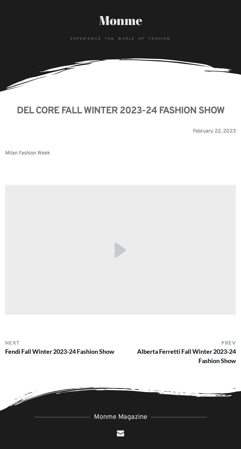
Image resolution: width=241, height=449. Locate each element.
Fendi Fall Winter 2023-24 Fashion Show (59, 351)
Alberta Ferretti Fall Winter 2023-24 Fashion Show (186, 356)
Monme (120, 20)
